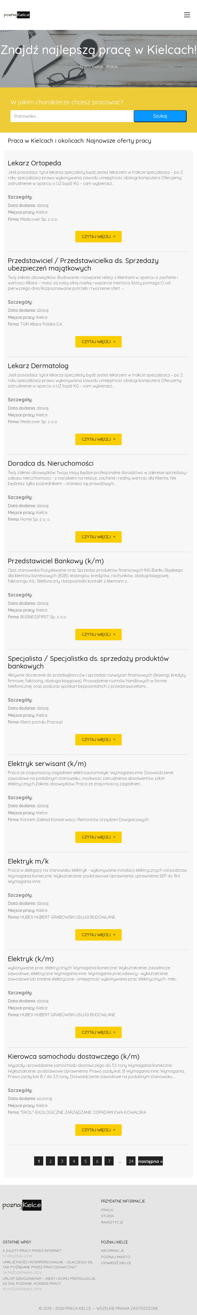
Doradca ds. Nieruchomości (51, 463)
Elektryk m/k (28, 861)
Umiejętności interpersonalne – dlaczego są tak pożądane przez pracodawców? (47, 1264)
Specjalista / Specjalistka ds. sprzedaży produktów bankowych (88, 662)
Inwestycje (112, 1222)
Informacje (112, 1250)
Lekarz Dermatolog (38, 366)
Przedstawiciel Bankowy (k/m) (56, 561)
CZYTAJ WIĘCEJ (96, 236)
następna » (150, 1161)
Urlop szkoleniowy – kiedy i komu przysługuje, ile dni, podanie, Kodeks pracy (49, 1281)
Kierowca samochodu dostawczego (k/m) (73, 1056)
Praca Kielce (91, 66)
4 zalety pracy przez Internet (32, 1250)
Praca (107, 1210)
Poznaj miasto (116, 1256)
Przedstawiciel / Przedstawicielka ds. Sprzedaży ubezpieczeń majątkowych (83, 264)
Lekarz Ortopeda (34, 163)
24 (131, 1161)
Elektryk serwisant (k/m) (47, 764)
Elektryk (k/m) (31, 959)
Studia (107, 1216)
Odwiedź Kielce (116, 1262)
